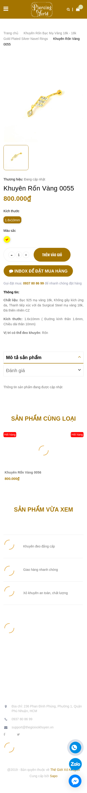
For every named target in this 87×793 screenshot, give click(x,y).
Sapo (54, 776)
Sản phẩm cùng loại (43, 418)
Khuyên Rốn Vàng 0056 (23, 472)
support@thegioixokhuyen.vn (33, 727)
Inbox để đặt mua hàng (38, 271)
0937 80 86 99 (34, 283)
